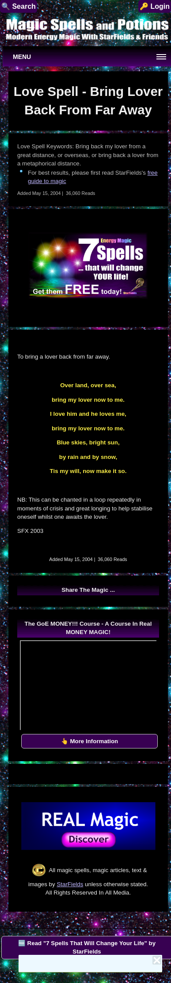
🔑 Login (155, 6)
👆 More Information (89, 741)
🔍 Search (18, 6)
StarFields (70, 884)
